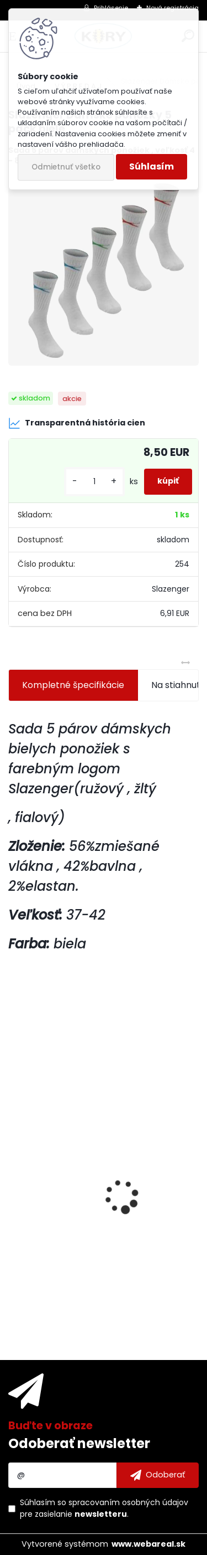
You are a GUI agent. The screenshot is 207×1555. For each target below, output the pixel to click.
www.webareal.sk (148, 1543)
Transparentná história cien (76, 423)
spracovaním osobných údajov (128, 1502)
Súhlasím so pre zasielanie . (104, 1508)
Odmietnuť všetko (65, 167)
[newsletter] (157, 1475)
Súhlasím (151, 166)
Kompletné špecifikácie (73, 685)
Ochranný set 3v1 (53, 1191)
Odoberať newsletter (79, 1443)
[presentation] (14, 1177)
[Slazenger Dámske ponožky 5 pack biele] (103, 270)
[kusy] (94, 481)
